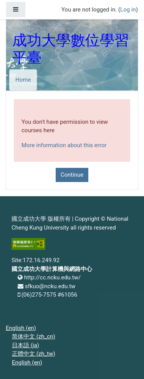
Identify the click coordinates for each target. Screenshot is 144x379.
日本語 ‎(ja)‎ (25, 345)
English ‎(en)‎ (21, 328)
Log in (128, 9)
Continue (72, 174)
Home (23, 79)
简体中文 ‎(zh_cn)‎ (33, 336)
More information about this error (64, 145)
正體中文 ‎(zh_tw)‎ (33, 353)
